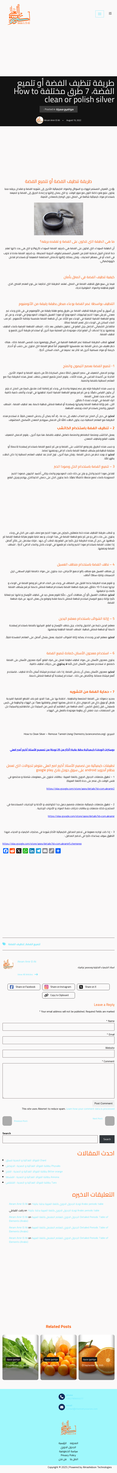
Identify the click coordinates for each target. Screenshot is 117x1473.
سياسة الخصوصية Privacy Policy (68, 1453)
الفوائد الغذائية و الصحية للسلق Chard (26, 1160)
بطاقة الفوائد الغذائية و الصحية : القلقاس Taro (31, 1182)
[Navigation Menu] (99, 13)
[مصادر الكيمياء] (19, 14)
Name (110, 1021)
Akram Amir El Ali (18, 1203)
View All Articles (28, 974)
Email (111, 1034)
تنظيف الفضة (16, 944)
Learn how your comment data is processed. (68, 1108)
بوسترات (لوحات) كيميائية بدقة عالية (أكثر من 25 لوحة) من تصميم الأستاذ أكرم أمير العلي (62, 749)
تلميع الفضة (33, 944)
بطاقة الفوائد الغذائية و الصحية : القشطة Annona (32, 1177)
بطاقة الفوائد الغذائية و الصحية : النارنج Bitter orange (34, 1171)
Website (110, 1048)
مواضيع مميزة (65, 109)
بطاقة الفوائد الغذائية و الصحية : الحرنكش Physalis (33, 1165)
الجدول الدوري (68, 1447)
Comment (108, 1061)
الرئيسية (63, 1443)
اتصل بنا (74, 1459)
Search (6, 1133)
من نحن (63, 1459)
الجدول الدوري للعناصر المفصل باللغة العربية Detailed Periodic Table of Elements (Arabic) (58, 1218)
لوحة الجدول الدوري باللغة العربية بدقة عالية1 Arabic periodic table (67, 1203)
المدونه (74, 1443)
